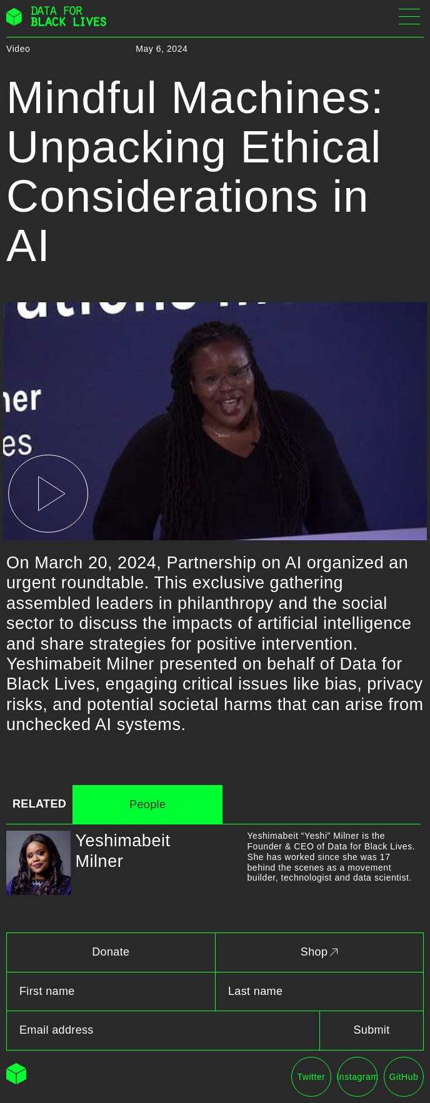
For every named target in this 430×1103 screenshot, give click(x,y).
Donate (110, 952)
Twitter (311, 1077)
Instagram (358, 1077)
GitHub (404, 1077)
